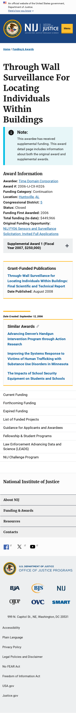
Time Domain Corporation (38, 181)
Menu (67, 28)
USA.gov (8, 686)
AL (37, 197)
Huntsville (26, 197)
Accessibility (11, 628)
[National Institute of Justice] (61, 587)
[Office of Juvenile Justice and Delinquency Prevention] (15, 603)
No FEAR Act (11, 666)
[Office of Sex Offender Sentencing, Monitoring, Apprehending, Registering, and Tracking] (61, 601)
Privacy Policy (11, 647)
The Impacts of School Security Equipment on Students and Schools (36, 376)
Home (6, 49)
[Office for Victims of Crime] (37, 602)
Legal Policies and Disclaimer (22, 657)
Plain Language (12, 637)
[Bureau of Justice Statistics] (38, 591)
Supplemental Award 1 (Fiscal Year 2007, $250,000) (30, 246)
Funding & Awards (23, 49)
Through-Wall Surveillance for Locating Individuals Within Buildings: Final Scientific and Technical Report (37, 281)
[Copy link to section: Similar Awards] (37, 326)
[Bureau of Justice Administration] (15, 586)
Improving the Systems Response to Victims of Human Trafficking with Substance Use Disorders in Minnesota (37, 358)
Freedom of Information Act (21, 676)
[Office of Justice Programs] (12, 28)
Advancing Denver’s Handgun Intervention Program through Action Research (36, 339)
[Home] (41, 29)
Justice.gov (10, 695)
